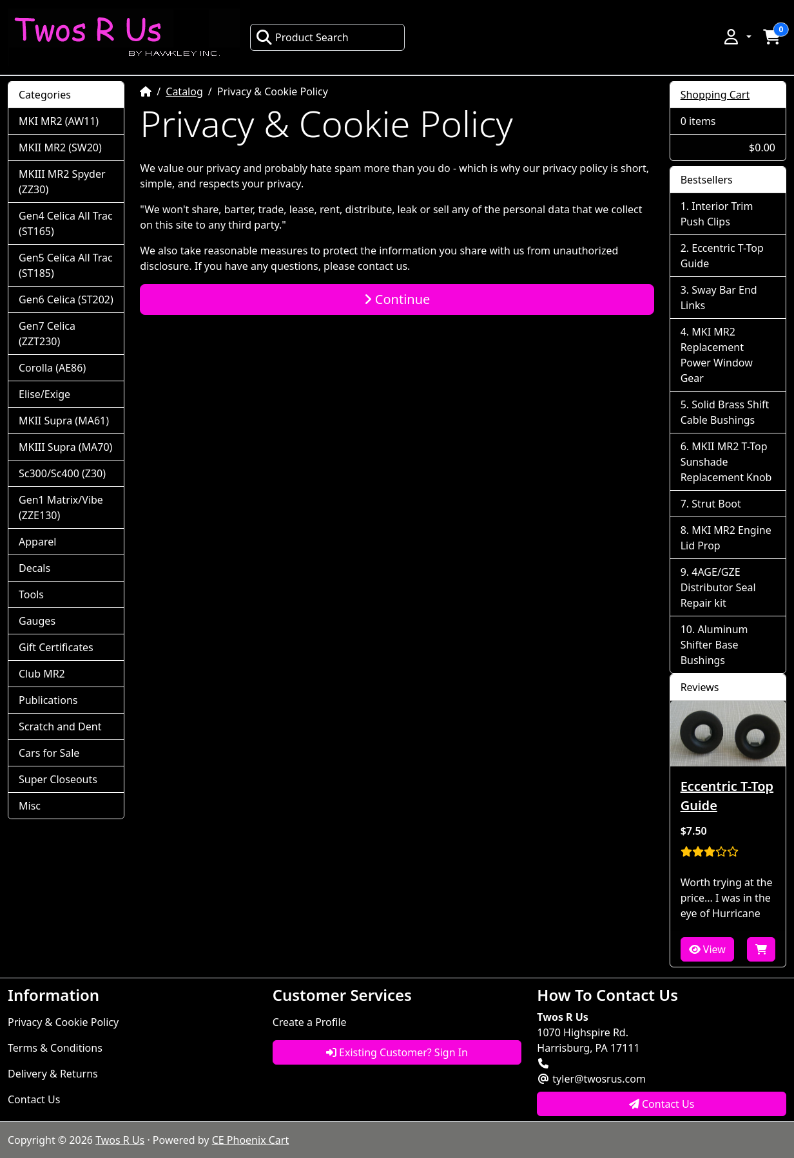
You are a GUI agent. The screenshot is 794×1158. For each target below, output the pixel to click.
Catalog (184, 91)
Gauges (37, 621)
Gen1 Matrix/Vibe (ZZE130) (61, 507)
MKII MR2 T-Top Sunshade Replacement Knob (726, 461)
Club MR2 (42, 674)
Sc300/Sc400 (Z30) (62, 473)
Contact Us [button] (662, 1104)
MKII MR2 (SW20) (60, 147)
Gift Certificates (56, 647)
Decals (34, 568)
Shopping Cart (715, 95)
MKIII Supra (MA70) (65, 447)
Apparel (37, 542)
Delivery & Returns (53, 1074)
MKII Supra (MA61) (64, 420)
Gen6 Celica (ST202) (66, 299)
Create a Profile (310, 1022)
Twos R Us (119, 1140)
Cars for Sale (49, 753)
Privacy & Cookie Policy (63, 1022)
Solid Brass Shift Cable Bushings (725, 412)
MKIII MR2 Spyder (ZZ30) (62, 181)
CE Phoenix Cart (250, 1140)
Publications (48, 700)
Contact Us (34, 1099)
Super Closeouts (58, 779)
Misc (30, 806)
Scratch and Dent (60, 726)
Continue (397, 299)
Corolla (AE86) (52, 368)
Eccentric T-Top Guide (722, 256)
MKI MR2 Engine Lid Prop (726, 538)
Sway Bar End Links (719, 297)
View (707, 949)
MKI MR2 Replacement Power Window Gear (717, 355)
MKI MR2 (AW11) (59, 121)
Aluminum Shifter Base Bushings (714, 644)
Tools (31, 594)
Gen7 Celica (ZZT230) (47, 333)
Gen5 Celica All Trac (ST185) (66, 265)
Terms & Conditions (55, 1048)
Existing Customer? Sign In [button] (397, 1052)
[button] (737, 37)
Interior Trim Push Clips (717, 214)
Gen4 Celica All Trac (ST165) (66, 223)
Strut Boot (716, 504)
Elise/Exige (44, 394)
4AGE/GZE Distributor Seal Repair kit (718, 587)
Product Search (302, 37)
